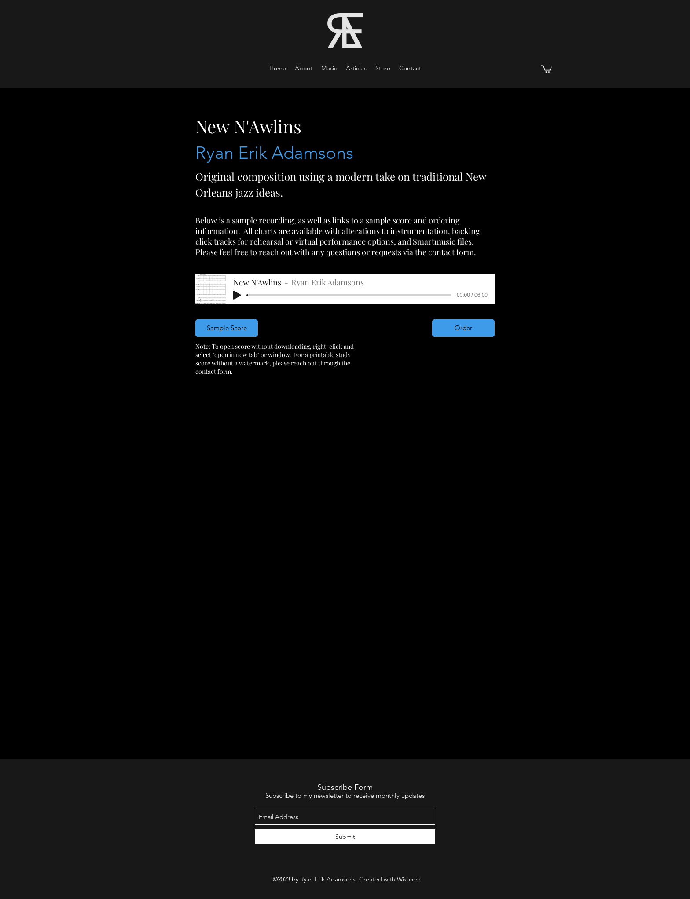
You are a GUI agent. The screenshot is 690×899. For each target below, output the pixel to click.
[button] (329, 68)
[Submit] (345, 836)
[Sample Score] (226, 328)
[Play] (237, 295)
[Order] (463, 328)
